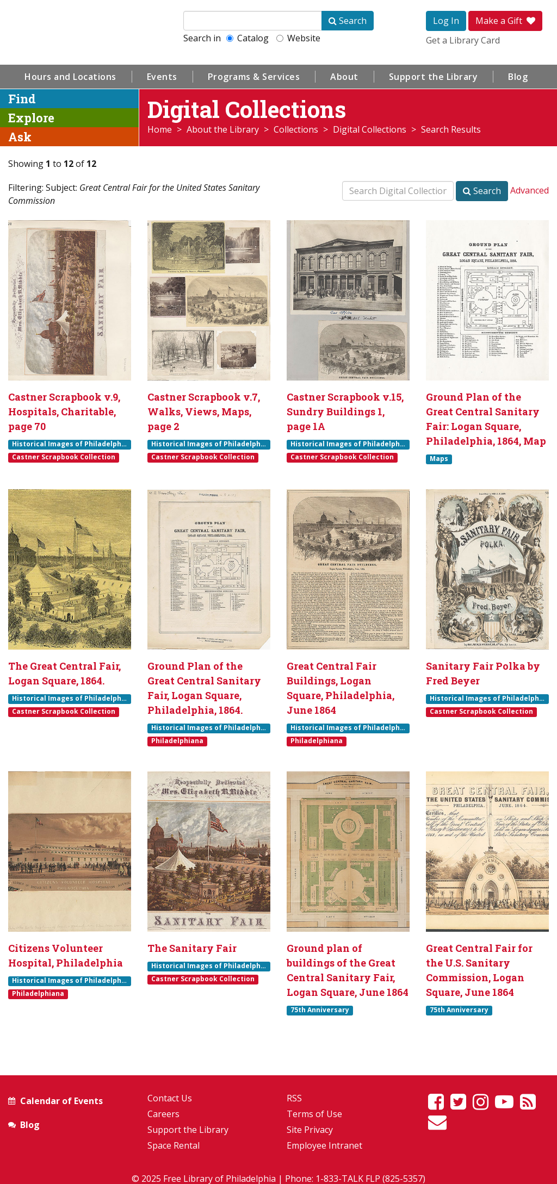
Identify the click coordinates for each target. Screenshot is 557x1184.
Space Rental (173, 1145)
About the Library (223, 129)
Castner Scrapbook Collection (63, 457)
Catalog (247, 38)
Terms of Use (314, 1114)
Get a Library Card (463, 40)
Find (22, 99)
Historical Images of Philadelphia (70, 444)
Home (159, 129)
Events (162, 77)
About (344, 77)
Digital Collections (369, 129)
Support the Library (433, 77)
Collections (296, 129)
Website (298, 38)
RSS (294, 1098)
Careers (163, 1114)
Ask (20, 137)
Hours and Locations (70, 77)
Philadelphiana (177, 741)
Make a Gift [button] (505, 21)
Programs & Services (254, 77)
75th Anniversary (319, 1010)
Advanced (529, 190)
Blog (518, 77)
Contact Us (169, 1098)
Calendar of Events (61, 1101)
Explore (31, 118)
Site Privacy (310, 1130)
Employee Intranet (324, 1145)
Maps (439, 458)
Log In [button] (446, 21)
